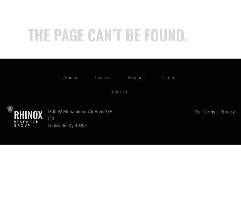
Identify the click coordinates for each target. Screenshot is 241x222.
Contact (120, 93)
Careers (170, 79)
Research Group (26, 125)
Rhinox (28, 116)
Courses (101, 79)
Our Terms (204, 113)
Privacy (228, 113)
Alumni (68, 79)
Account (136, 79)
